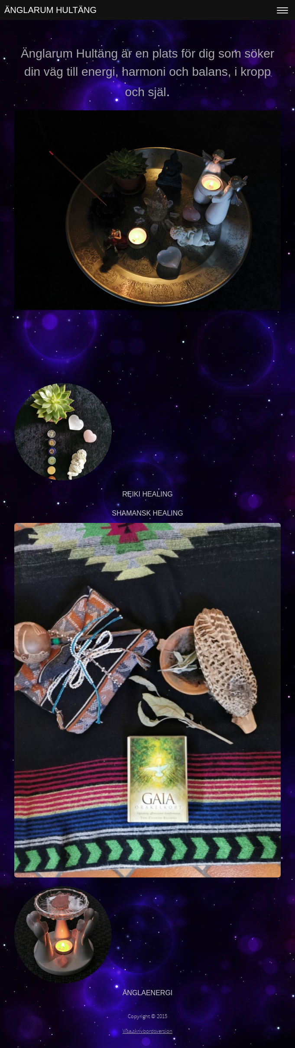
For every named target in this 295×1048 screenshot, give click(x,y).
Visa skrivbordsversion (147, 1031)
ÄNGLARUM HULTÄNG (50, 10)
